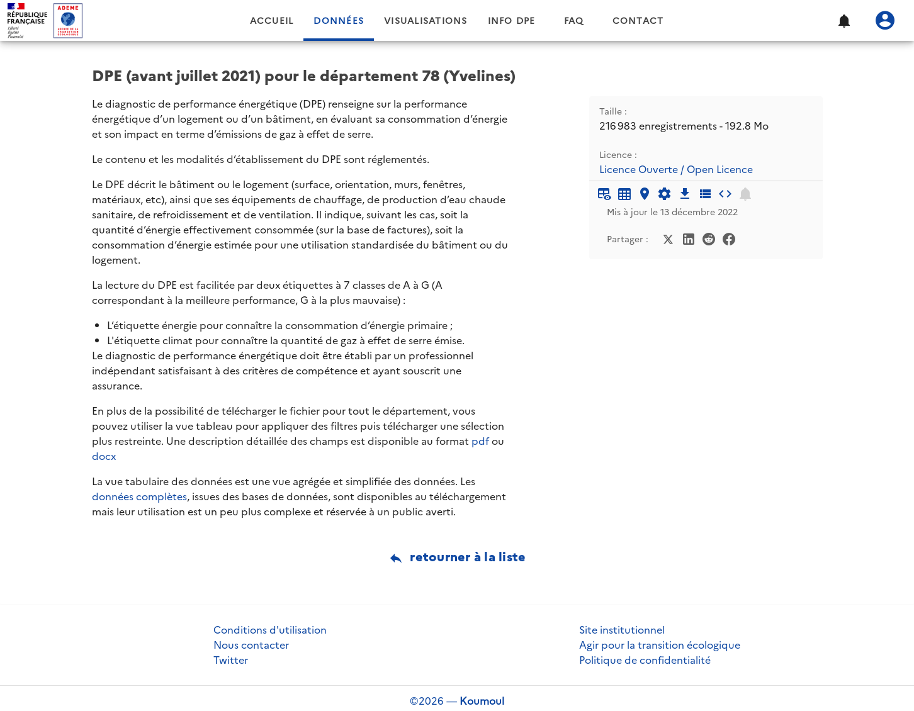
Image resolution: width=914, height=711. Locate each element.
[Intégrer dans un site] (725, 194)
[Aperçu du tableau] (604, 194)
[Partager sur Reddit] (709, 237)
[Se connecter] (885, 21)
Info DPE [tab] (512, 21)
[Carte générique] (645, 194)
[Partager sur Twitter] (668, 237)
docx (104, 456)
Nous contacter (251, 644)
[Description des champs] (705, 194)
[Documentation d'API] (665, 194)
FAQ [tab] (574, 21)
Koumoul (482, 700)
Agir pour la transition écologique (659, 644)
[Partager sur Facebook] (729, 237)
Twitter (230, 660)
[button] (843, 21)
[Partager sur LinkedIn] (689, 237)
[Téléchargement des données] (685, 194)
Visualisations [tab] (426, 21)
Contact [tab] (638, 21)
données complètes (139, 496)
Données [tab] (338, 21)
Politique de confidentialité (645, 660)
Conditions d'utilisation (270, 629)
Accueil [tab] (272, 21)
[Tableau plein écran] (624, 194)
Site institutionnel (622, 629)
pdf (480, 441)
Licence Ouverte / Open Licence (676, 170)
